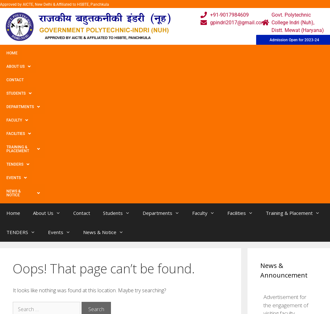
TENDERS (303, 53)
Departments (139, 53)
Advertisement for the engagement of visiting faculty (285, 176)
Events (16, 66)
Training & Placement (257, 53)
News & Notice (53, 66)
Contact (69, 53)
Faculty (177, 53)
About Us (39, 53)
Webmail (143, 273)
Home (12, 53)
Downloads (101, 298)
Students (100, 53)
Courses (142, 286)
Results (141, 298)
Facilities (209, 53)
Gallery (96, 286)
